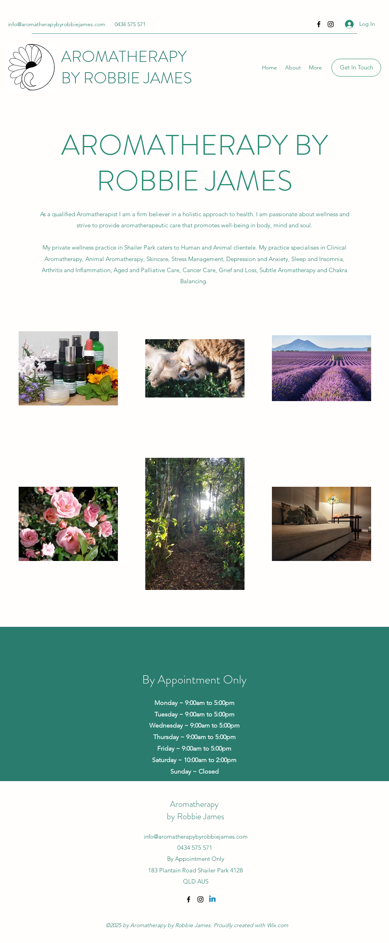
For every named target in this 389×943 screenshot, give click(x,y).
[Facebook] (319, 24)
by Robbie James (195, 816)
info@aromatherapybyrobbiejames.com (56, 24)
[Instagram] (331, 24)
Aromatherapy (195, 804)
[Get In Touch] (356, 68)
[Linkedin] (212, 899)
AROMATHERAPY (125, 56)
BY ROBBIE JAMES (126, 78)
